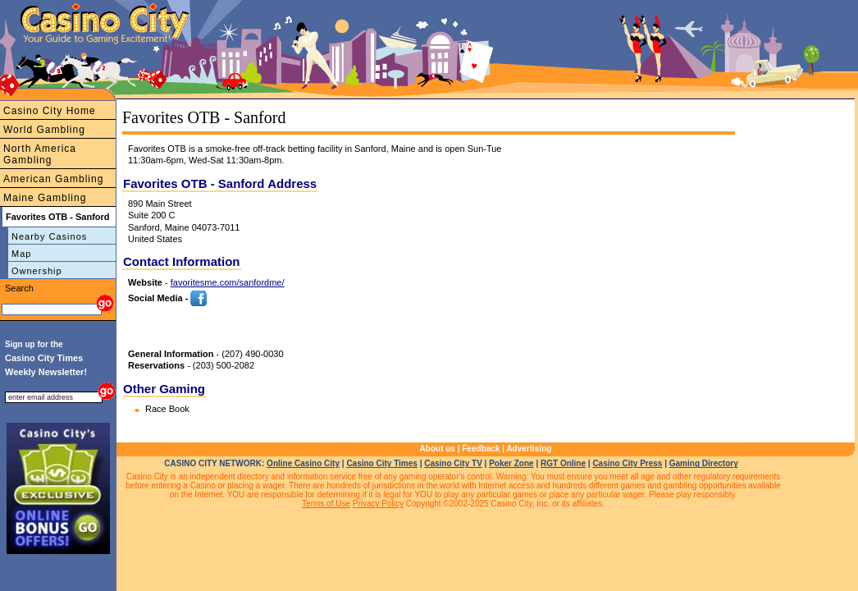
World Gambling (44, 129)
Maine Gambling (44, 198)
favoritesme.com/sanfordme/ (228, 282)
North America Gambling (39, 154)
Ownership (36, 271)
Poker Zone (511, 463)
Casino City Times (382, 463)
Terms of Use (326, 503)
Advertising (528, 448)
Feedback (481, 448)
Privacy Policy (378, 503)
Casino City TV (453, 463)
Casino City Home (49, 111)
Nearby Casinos (49, 236)
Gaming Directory (703, 463)
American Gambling (53, 179)
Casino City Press (627, 463)
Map (21, 254)
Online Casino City (303, 463)
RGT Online (563, 463)
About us (437, 448)
